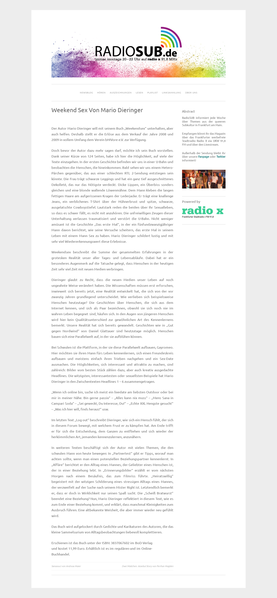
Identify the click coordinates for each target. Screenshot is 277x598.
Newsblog (86, 92)
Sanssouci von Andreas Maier (66, 566)
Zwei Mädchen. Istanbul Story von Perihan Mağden (147, 566)
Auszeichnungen (121, 92)
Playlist (152, 92)
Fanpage (203, 156)
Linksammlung (171, 92)
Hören (101, 92)
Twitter (221, 156)
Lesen (139, 92)
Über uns (191, 92)
